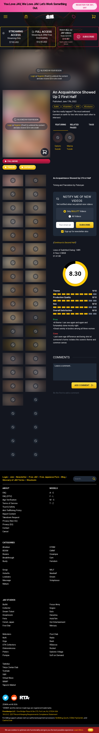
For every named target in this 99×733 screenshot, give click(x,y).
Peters (6, 652)
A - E (52, 493)
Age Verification (9, 500)
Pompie (6, 655)
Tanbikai (6, 664)
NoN (4, 637)
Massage (7, 580)
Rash (52, 641)
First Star (7, 625)
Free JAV (33, 477)
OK (90, 730)
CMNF (52, 550)
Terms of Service (10, 503)
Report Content (9, 514)
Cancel (5, 531)
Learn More (78, 730)
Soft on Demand (57, 655)
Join (12, 477)
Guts (52, 611)
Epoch (66, 718)
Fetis (5, 618)
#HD (78, 107)
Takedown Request (11, 517)
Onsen (52, 577)
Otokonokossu (9, 648)
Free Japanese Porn (49, 477)
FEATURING (60, 124)
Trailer (10, 167)
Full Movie (11, 161)
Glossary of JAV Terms (13, 480)
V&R (4, 674)
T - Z (52, 503)
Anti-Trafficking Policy (12, 510)
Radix (52, 637)
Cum (51, 557)
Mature (6, 584)
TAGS (91, 124)
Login (33, 76)
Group (5, 570)
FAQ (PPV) (7, 496)
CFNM (52, 547)
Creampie (54, 554)
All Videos (76, 216)
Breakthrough (8, 557)
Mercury (53, 625)
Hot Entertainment (57, 622)
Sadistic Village (56, 652)
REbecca (53, 645)
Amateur (6, 547)
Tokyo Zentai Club (10, 667)
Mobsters (7, 634)
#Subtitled (67, 107)
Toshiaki (6, 671)
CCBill (71, 718)
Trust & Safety (9, 507)
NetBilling (59, 718)
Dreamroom (8, 615)
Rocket (53, 648)
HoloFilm (53, 618)
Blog (63, 477)
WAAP (5, 681)
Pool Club (54, 634)
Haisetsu (53, 615)
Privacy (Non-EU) (10, 521)
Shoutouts (31, 480)
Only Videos (76, 211)
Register (41, 76)
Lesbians (7, 577)
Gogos (52, 608)
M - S (52, 500)
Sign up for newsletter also (76, 231)
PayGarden (79, 718)
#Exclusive (88, 107)
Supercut (27, 167)
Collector (6, 608)
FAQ (4, 493)
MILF (52, 570)
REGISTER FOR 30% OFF (84, 6)
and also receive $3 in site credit (26, 128)
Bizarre (6, 554)
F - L (52, 496)
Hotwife (6, 573)
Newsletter (21, 477)
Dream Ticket (8, 611)
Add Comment (84, 385)
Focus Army (55, 604)
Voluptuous (54, 580)
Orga (5, 641)
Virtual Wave (8, 678)
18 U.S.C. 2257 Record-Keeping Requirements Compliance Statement (30, 714)
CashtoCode (7, 720)
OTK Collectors (9, 645)
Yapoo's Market (9, 685)
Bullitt (56, 107)
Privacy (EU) (8, 524)
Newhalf (53, 573)
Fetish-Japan (8, 622)
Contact (6, 528)
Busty (5, 561)
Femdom (53, 561)
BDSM (5, 550)
